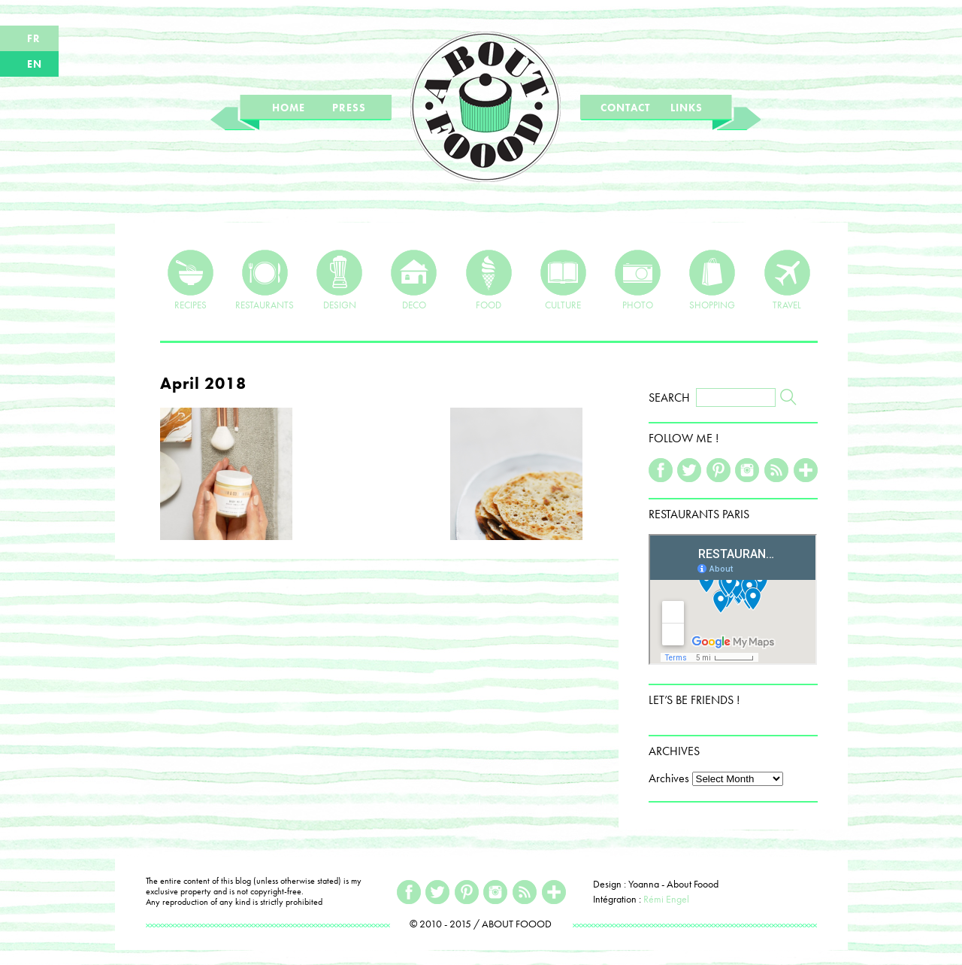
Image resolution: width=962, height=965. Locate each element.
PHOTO (638, 280)
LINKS (686, 107)
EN (34, 64)
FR (34, 38)
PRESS (349, 107)
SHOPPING (712, 280)
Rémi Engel (666, 899)
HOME (288, 107)
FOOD (489, 280)
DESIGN (339, 280)
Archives (669, 778)
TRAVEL (787, 280)
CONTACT (625, 107)
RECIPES (190, 280)
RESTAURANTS (264, 280)
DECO (414, 280)
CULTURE (563, 280)
